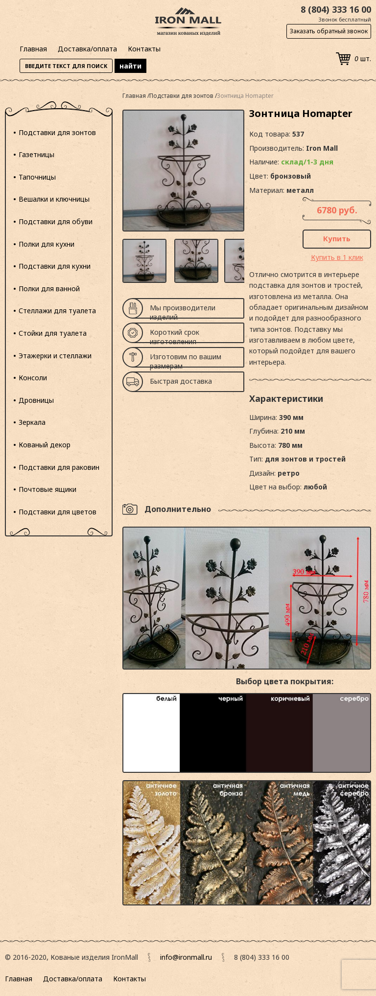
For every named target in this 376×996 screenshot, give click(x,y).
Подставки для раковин (59, 467)
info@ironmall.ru (186, 957)
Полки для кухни (46, 244)
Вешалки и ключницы (54, 199)
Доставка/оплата (87, 48)
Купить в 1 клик (337, 257)
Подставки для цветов (57, 511)
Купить (337, 238)
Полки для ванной (49, 288)
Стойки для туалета (53, 333)
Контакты (144, 48)
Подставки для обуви (56, 221)
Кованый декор (44, 444)
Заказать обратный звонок (329, 31)
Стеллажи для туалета (57, 310)
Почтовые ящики (47, 489)
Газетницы (36, 154)
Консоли (33, 377)
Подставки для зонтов (57, 132)
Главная (33, 48)
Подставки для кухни (55, 266)
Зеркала (32, 422)
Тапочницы (37, 177)
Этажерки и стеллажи (55, 355)
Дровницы (36, 400)
